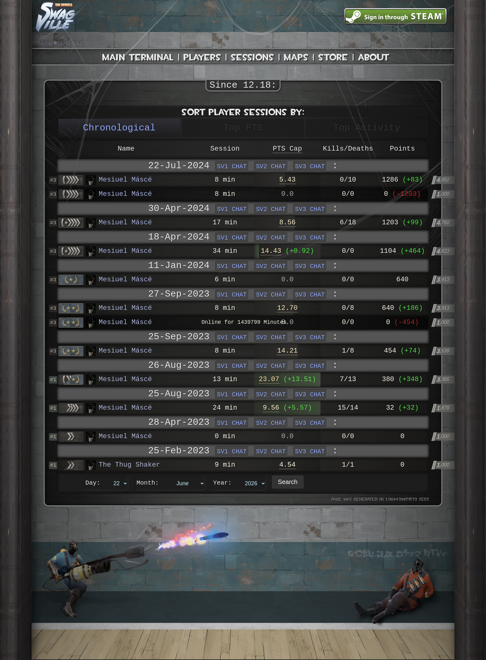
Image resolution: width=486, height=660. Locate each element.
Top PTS (243, 127)
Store (333, 57)
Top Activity (366, 127)
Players (202, 57)
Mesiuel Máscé (119, 180)
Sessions (252, 57)
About (374, 57)
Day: (93, 483)
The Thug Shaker (123, 465)
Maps (296, 57)
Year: (222, 483)
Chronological (119, 127)
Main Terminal (138, 57)
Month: (148, 483)
